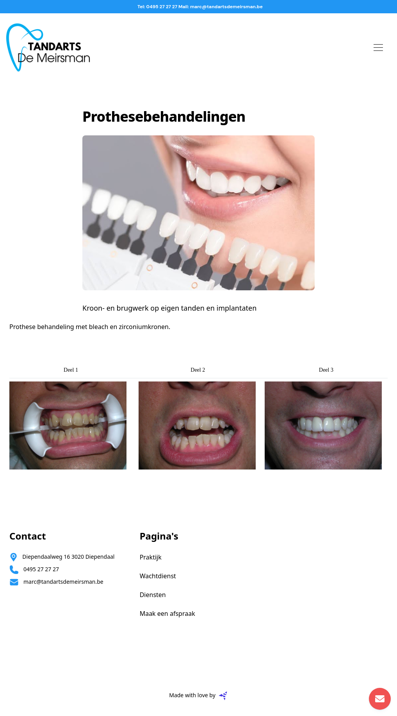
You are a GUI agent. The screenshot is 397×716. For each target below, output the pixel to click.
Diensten (153, 594)
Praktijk (151, 557)
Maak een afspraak (167, 613)
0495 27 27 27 (41, 569)
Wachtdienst (158, 576)
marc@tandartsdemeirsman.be (63, 581)
